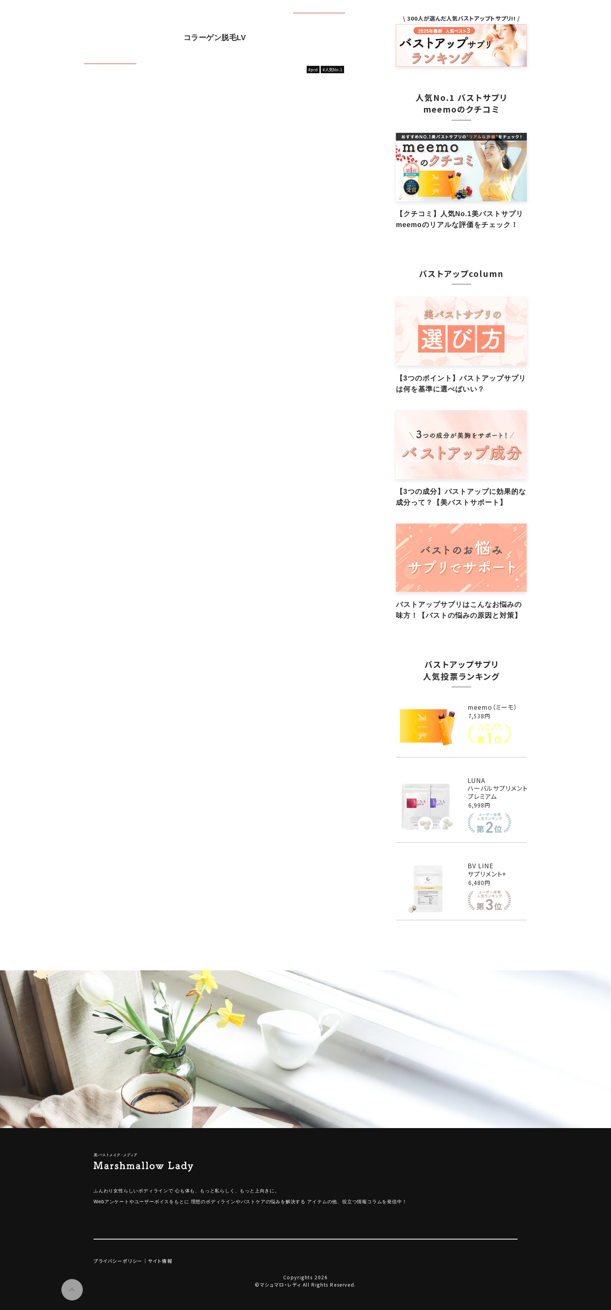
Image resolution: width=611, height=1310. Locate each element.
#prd (313, 70)
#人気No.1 (332, 70)
